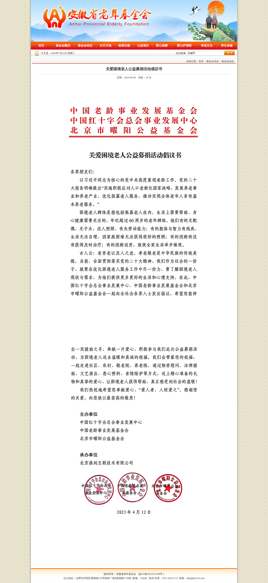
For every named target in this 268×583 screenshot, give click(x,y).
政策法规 (124, 45)
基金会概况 (63, 45)
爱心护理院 (184, 45)
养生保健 (227, 45)
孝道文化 (207, 45)
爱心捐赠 (162, 45)
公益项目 (143, 45)
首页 (41, 45)
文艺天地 (105, 45)
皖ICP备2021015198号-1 (152, 574)
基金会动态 (85, 45)
